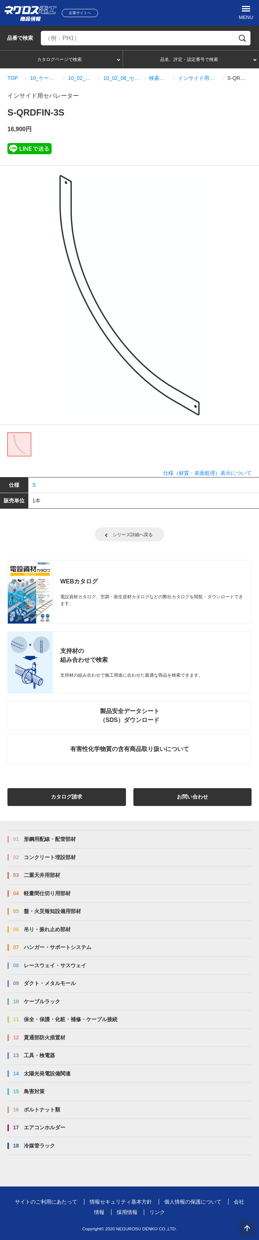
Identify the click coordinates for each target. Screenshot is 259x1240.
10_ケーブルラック (44, 78)
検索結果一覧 (159, 78)
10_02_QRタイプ (81, 78)
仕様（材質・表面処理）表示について (207, 473)
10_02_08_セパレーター (121, 78)
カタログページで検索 (59, 59)
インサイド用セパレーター (198, 78)
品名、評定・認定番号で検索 (189, 59)
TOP (12, 78)
